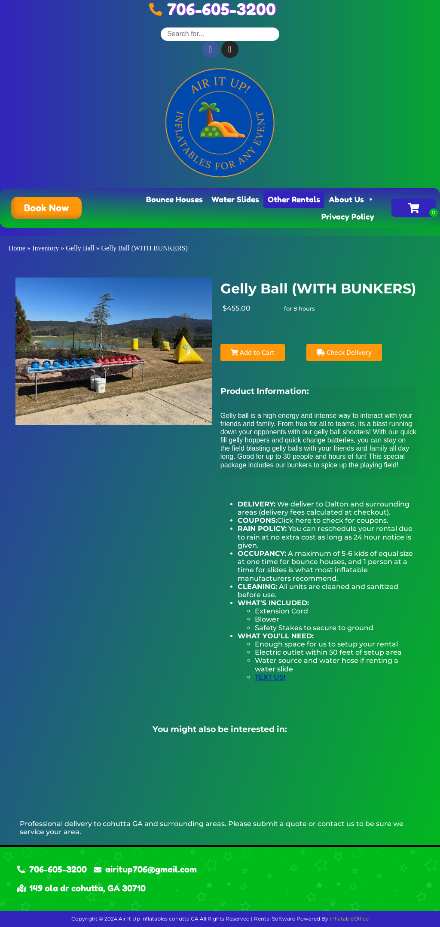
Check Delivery (344, 352)
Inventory (45, 248)
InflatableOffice (349, 918)
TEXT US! (270, 677)
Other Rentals (294, 199)
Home (17, 248)
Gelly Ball (80, 248)
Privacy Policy (347, 216)
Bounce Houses (174, 199)
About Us (351, 199)
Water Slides (235, 199)
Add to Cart (253, 352)
